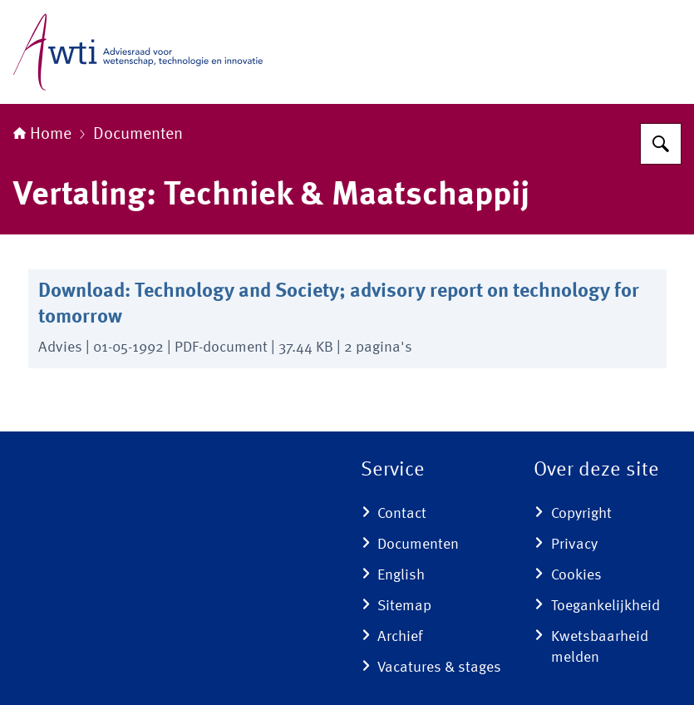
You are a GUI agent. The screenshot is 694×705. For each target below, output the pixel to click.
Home (42, 134)
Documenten (138, 134)
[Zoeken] (661, 144)
